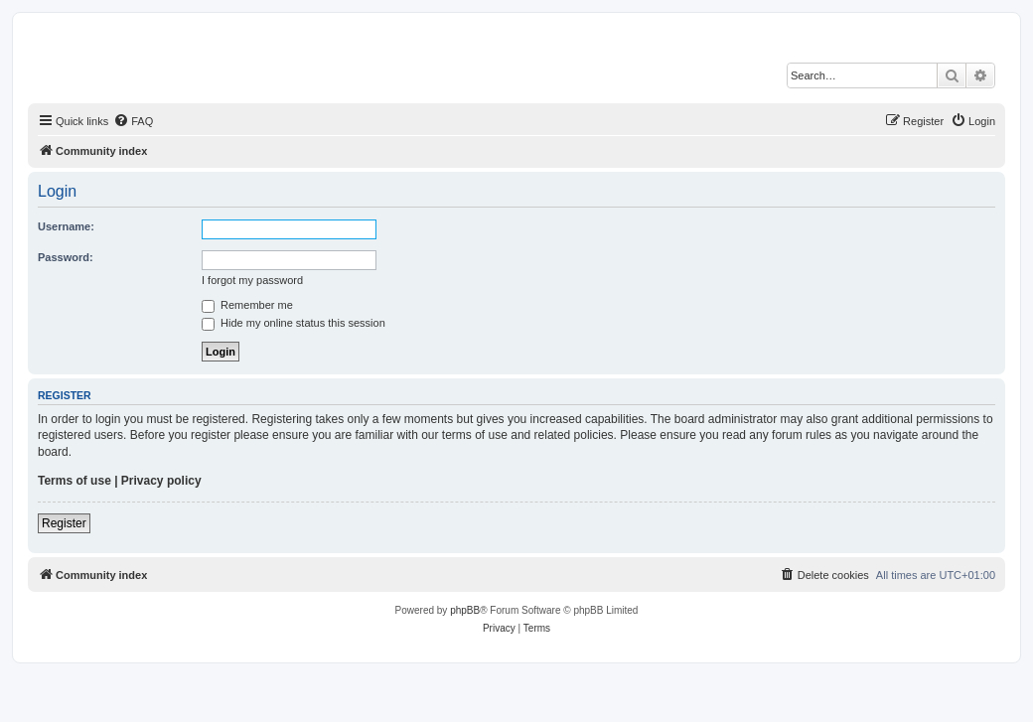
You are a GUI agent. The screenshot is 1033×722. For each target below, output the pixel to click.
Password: (65, 257)
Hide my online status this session (293, 323)
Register (64, 523)
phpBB (465, 610)
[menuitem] (133, 121)
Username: (66, 226)
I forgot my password (252, 280)
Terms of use (74, 481)
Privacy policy (161, 481)
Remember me (247, 305)
